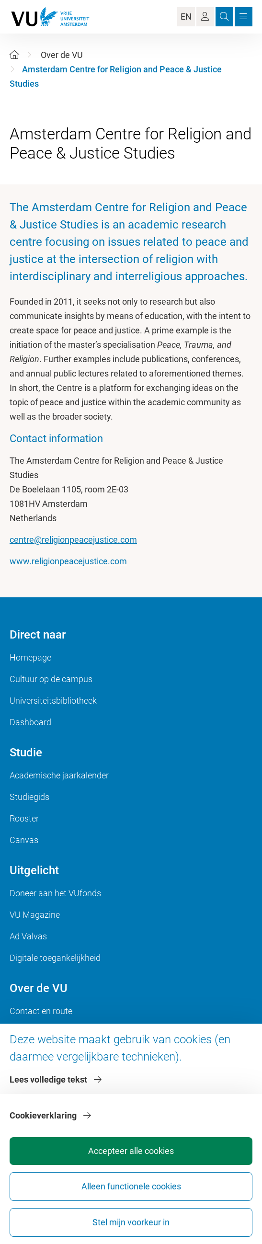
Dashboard (30, 722)
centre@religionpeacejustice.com (73, 540)
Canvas (24, 840)
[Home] (14, 55)
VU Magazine (35, 915)
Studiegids (29, 797)
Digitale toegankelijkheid (55, 958)
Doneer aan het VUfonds (55, 893)
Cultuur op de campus (51, 679)
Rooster (24, 818)
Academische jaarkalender (59, 775)
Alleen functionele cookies (131, 1186)
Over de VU (62, 55)
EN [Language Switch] (186, 16)
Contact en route (41, 1011)
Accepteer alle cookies (131, 1151)
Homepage (30, 657)
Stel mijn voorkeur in (131, 1222)
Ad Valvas (28, 936)
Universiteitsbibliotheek (53, 701)
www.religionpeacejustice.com (68, 561)
